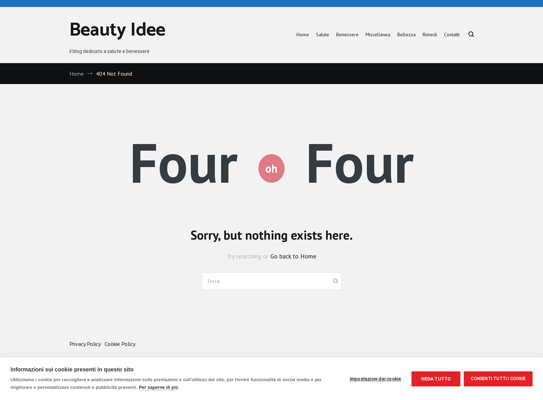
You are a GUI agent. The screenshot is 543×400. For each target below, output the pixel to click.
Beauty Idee (117, 30)
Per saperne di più (158, 387)
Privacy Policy (84, 343)
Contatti (452, 34)
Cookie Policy (120, 343)
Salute (322, 34)
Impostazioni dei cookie (375, 379)
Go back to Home (293, 256)
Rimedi (430, 34)
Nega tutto (436, 379)
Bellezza (406, 34)
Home (302, 34)
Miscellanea (377, 34)
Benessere (347, 34)
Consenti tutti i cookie (498, 378)
